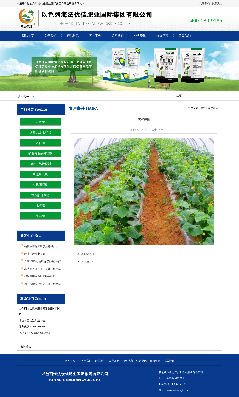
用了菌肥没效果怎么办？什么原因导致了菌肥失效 (53, 284)
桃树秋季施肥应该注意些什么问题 (43, 246)
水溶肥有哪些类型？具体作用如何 (43, 268)
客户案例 (95, 35)
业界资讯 (140, 35)
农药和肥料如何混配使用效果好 (42, 261)
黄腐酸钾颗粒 (40, 195)
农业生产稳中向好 (34, 253)
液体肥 (40, 122)
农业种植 (90, 253)
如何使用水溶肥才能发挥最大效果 (43, 276)
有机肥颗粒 (40, 184)
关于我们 (204, 3)
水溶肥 (40, 205)
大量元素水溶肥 (40, 132)
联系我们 (217, 3)
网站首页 (28, 35)
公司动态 (118, 35)
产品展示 (73, 35)
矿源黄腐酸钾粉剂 (40, 153)
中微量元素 (40, 174)
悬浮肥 (40, 216)
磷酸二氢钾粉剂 (40, 163)
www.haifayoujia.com (38, 332)
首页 (203, 108)
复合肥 (40, 143)
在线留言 (162, 35)
